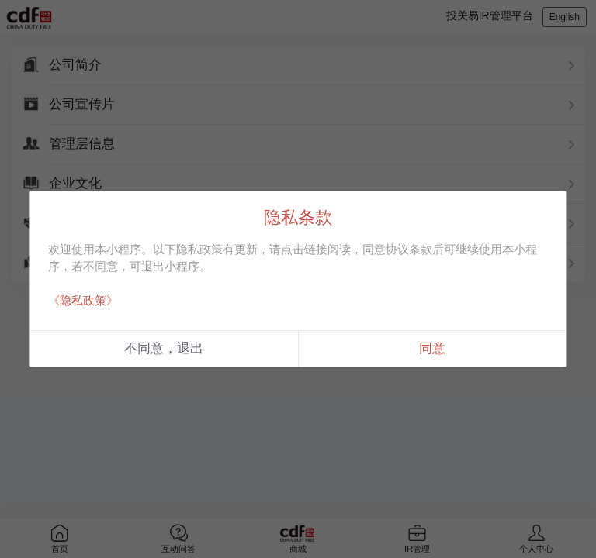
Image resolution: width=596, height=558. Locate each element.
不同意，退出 (163, 348)
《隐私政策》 (83, 300)
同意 (432, 348)
